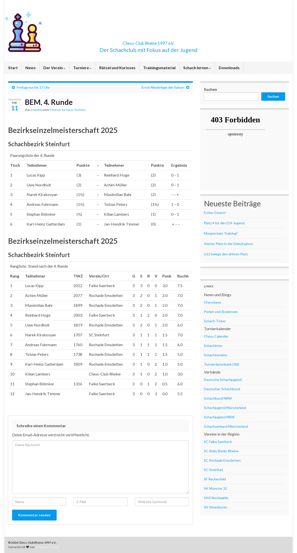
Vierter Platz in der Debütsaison (228, 244)
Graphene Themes (47, 547)
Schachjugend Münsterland (225, 408)
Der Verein (54, 67)
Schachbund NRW (218, 398)
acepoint (36, 110)
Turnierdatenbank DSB (221, 364)
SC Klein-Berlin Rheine (221, 451)
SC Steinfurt (213, 470)
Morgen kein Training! (221, 233)
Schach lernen (197, 67)
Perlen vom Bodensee (221, 311)
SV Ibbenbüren (215, 507)
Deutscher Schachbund (222, 389)
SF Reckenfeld (215, 479)
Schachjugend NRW (219, 417)
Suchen (210, 89)
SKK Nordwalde (216, 498)
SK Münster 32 (215, 488)
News (30, 67)
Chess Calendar (216, 336)
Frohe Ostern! (215, 213)
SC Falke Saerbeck (218, 441)
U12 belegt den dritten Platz (226, 254)
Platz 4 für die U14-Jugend (224, 223)
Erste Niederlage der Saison (163, 87)
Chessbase (212, 302)
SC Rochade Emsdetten (222, 460)
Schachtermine (215, 355)
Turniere (82, 67)
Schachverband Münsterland (226, 426)
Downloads (229, 67)
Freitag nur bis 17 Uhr (33, 87)
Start (13, 67)
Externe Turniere (61, 110)
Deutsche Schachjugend (223, 379)
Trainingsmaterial (159, 67)
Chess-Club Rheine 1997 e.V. (148, 42)
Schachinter (213, 345)
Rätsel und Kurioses (117, 67)
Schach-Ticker (215, 321)
